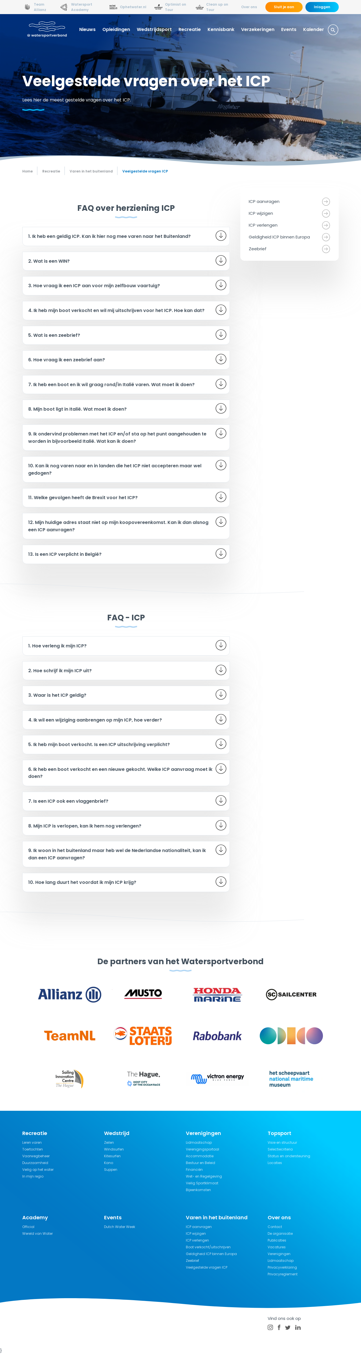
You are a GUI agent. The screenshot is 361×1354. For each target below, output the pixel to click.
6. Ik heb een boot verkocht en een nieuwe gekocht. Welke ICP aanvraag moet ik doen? (120, 773)
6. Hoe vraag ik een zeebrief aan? (66, 360)
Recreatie (190, 29)
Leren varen (32, 1142)
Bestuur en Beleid (200, 1162)
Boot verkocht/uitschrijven (208, 1247)
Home (27, 171)
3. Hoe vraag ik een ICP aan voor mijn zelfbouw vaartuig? (94, 285)
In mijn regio (32, 1176)
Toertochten (32, 1149)
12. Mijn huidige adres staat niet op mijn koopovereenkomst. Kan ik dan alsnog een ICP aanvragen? (118, 526)
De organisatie (280, 1233)
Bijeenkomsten (198, 1189)
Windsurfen (114, 1149)
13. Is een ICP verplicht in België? (65, 554)
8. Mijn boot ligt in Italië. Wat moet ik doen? (77, 409)
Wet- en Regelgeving (204, 1176)
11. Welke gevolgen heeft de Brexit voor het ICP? (83, 497)
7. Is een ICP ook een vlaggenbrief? (68, 801)
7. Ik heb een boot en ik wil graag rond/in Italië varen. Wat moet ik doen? (111, 384)
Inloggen (322, 7)
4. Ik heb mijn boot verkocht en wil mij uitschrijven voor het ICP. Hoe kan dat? (116, 310)
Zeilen (109, 1142)
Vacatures (277, 1247)
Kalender (313, 29)
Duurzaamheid (35, 1162)
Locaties (275, 1162)
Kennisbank (221, 29)
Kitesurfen (112, 1156)
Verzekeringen (257, 29)
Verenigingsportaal (202, 1149)
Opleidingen (116, 29)
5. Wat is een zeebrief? (54, 335)
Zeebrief (258, 249)
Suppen (110, 1169)
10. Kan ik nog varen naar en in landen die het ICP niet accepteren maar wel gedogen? (114, 469)
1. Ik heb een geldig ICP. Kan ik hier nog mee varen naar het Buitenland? (109, 236)
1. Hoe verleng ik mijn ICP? (57, 646)
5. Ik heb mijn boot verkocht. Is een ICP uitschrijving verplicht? (99, 744)
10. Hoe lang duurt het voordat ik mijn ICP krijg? (82, 882)
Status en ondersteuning (289, 1156)
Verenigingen (279, 1253)
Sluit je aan (284, 7)
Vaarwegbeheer (36, 1156)
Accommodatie (199, 1156)
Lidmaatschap (199, 1142)
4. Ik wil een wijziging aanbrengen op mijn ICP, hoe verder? (95, 720)
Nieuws (87, 29)
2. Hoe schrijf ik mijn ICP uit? (60, 670)
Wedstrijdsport (154, 29)
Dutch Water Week (119, 1226)
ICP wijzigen (261, 213)
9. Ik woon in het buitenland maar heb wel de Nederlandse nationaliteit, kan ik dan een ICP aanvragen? (117, 854)
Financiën (194, 1169)
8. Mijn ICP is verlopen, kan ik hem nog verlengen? (84, 826)
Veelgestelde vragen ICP (206, 1267)
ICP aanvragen (264, 201)
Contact (275, 1226)
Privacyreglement (283, 1274)
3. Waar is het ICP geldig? (57, 695)
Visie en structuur (282, 1142)
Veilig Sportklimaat (202, 1183)
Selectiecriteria (280, 1149)
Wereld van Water (37, 1233)
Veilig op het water (38, 1169)
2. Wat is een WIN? (49, 261)
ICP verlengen (263, 225)
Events (288, 29)
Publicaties (277, 1240)
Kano (108, 1162)
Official (28, 1226)
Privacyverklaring (282, 1267)
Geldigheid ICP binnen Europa (279, 237)
